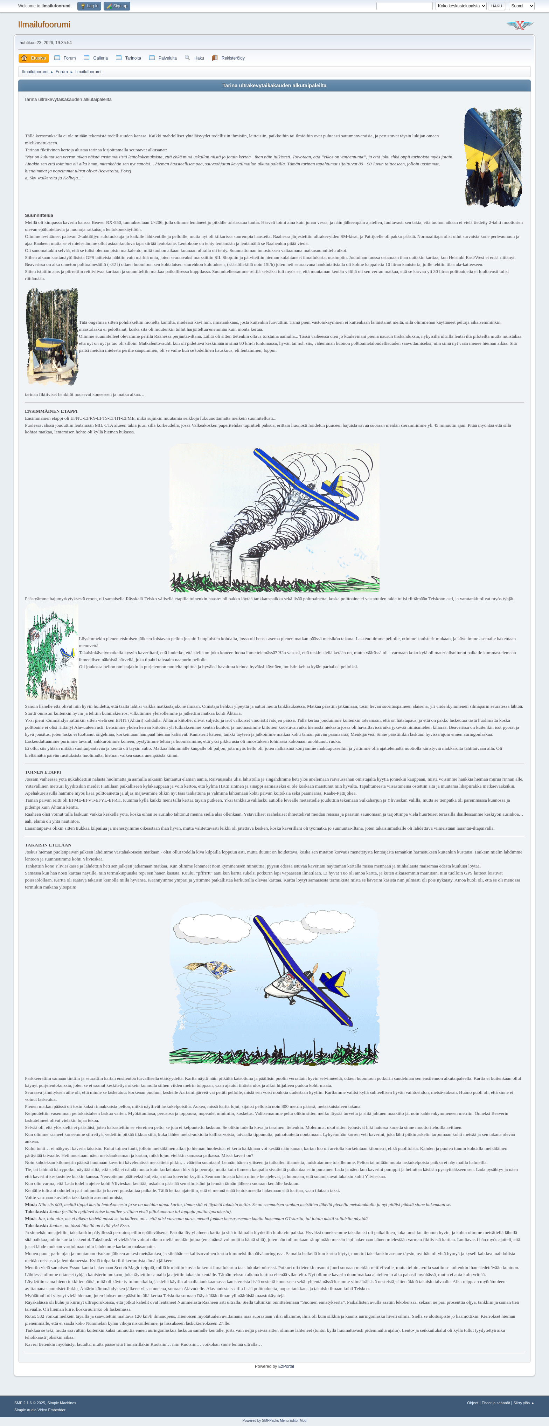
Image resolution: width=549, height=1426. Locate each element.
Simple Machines (61, 1403)
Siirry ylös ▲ (524, 1403)
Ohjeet (472, 1403)
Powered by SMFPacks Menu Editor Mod (275, 1420)
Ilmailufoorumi (44, 24)
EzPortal (286, 1366)
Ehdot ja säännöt (496, 1403)
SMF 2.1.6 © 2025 (29, 1403)
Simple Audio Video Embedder (39, 1410)
